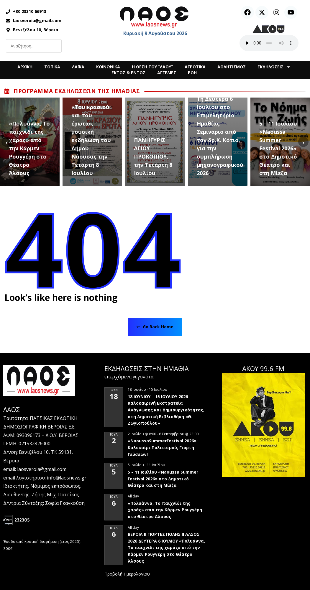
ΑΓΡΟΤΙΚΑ (195, 67)
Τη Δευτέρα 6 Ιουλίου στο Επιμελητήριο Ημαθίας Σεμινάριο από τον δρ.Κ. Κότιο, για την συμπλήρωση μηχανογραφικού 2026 (220, 136)
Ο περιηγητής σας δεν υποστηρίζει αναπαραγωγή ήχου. (269, 43)
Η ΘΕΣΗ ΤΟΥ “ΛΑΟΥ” (152, 67)
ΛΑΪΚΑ (78, 67)
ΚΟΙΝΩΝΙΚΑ (108, 67)
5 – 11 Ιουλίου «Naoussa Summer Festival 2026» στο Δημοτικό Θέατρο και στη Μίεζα (278, 148)
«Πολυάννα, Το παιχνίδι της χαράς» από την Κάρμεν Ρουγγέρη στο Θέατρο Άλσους (29, 148)
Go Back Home (155, 326)
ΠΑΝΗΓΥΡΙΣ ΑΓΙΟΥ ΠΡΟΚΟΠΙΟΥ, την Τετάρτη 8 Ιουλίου (153, 156)
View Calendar (127, 574)
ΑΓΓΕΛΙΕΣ (166, 72)
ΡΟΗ (192, 72)
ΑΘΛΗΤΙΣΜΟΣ (231, 67)
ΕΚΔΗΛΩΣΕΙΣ (274, 67)
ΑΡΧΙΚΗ (24, 67)
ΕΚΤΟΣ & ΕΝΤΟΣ (128, 72)
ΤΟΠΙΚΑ (52, 67)
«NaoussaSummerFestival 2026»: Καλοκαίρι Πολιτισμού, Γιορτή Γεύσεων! (163, 447)
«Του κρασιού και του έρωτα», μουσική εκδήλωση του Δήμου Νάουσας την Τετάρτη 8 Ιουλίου (91, 140)
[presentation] (6, 142)
